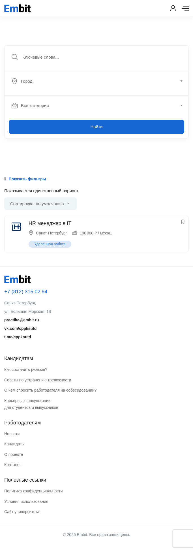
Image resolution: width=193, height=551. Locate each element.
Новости (12, 434)
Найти (97, 126)
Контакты (12, 464)
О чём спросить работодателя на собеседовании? (50, 390)
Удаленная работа (50, 244)
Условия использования (26, 501)
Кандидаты (14, 444)
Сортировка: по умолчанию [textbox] (37, 203)
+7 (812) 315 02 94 (26, 291)
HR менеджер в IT (50, 223)
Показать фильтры (25, 178)
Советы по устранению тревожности (37, 380)
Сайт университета (21, 511)
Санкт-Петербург (51, 233)
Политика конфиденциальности (33, 491)
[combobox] (99, 81)
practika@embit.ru (21, 320)
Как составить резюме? (25, 369)
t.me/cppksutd (17, 337)
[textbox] (96, 81)
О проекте (13, 454)
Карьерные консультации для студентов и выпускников (31, 404)
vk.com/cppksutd (20, 328)
